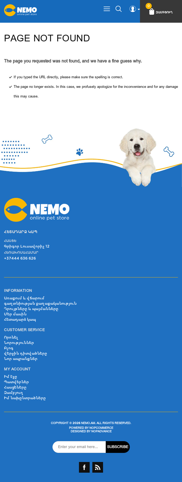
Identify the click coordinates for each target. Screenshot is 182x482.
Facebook (84, 467)
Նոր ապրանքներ (20, 359)
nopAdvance (101, 431)
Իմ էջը (10, 377)
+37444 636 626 (20, 258)
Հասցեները (15, 387)
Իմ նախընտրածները (25, 398)
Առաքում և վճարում (24, 298)
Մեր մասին (15, 314)
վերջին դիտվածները (25, 353)
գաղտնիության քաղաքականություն (40, 303)
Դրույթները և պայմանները (31, 309)
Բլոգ (8, 348)
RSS (97, 467)
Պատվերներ (16, 382)
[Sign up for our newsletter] (79, 447)
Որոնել (11, 337)
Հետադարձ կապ (20, 320)
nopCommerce (101, 427)
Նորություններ (19, 343)
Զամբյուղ (13, 393)
